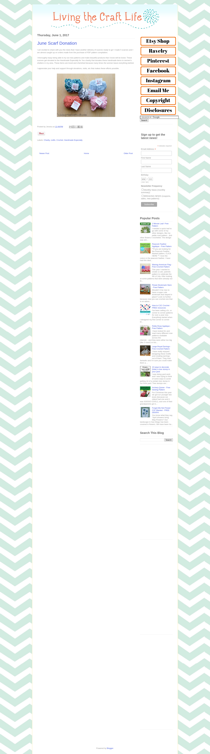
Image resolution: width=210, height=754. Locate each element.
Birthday (144, 175)
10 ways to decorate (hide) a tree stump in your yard (161, 369)
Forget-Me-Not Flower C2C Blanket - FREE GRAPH (161, 410)
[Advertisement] (156, 493)
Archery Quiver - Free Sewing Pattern (161, 388)
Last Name (146, 166)
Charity (47, 140)
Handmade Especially (73, 140)
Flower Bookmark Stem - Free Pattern (162, 286)
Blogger (110, 748)
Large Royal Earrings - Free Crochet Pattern (161, 347)
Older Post (128, 153)
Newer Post (44, 153)
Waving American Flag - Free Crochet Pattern (162, 265)
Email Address (148, 149)
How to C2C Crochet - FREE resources (161, 306)
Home (86, 153)
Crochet (59, 140)
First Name (146, 158)
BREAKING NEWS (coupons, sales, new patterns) (156, 197)
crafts (53, 140)
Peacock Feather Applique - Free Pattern (162, 245)
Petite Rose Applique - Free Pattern (161, 327)
